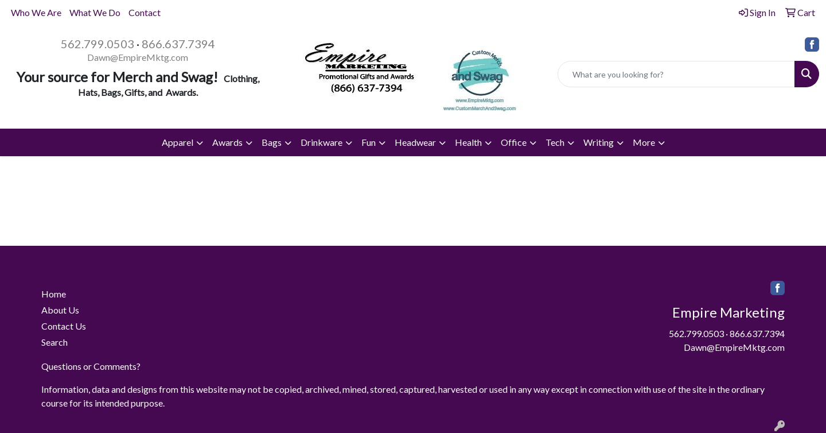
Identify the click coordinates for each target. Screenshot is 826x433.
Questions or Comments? (91, 366)
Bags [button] (272, 142)
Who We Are (36, 12)
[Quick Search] (676, 74)
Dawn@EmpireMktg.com (137, 57)
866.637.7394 (178, 44)
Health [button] (468, 142)
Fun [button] (368, 142)
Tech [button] (555, 142)
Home (53, 293)
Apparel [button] (177, 142)
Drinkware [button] (321, 142)
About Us (60, 309)
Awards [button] (227, 142)
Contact (144, 12)
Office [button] (514, 142)
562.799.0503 (97, 44)
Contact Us (63, 325)
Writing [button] (598, 142)
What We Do (94, 12)
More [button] (644, 142)
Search (54, 342)
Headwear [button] (415, 142)
